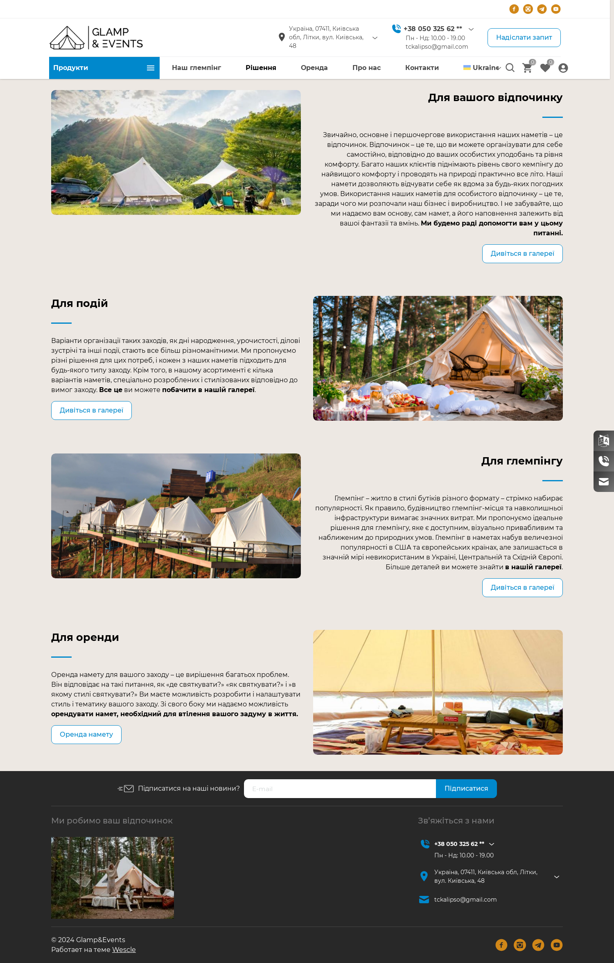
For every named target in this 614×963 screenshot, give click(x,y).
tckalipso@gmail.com (437, 46)
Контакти (422, 68)
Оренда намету (86, 734)
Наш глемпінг (196, 68)
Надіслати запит (524, 37)
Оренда (314, 68)
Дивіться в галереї (522, 253)
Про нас (366, 68)
